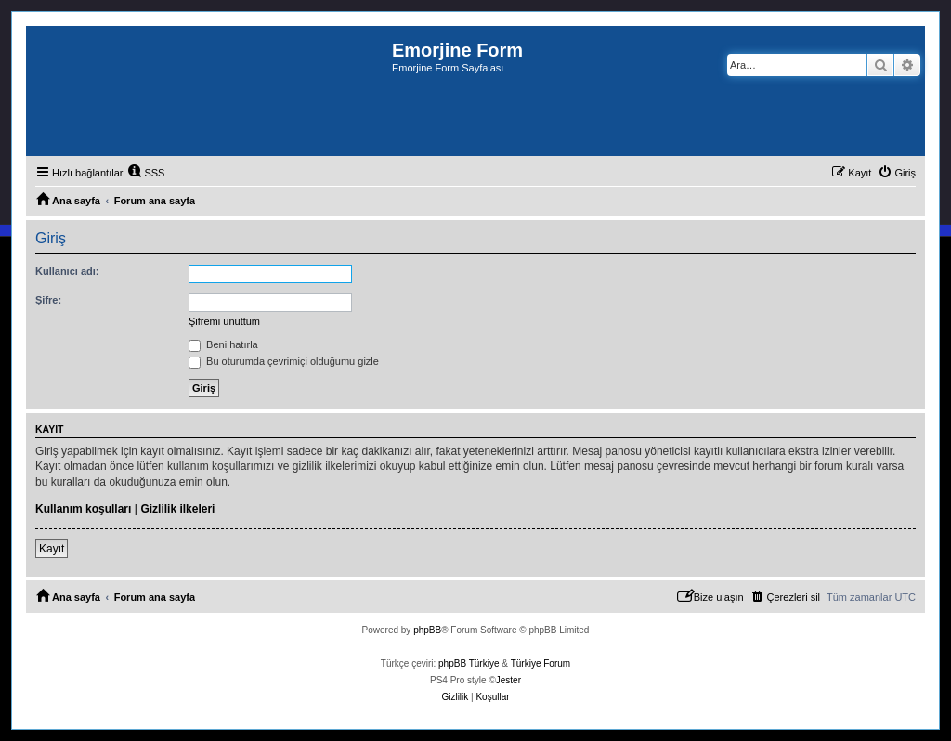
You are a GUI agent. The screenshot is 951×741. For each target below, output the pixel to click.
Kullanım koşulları (83, 508)
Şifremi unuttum (224, 321)
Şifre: (48, 300)
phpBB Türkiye (468, 663)
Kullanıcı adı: (66, 271)
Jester (508, 680)
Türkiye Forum (540, 663)
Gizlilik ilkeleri (177, 508)
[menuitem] (145, 173)
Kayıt (51, 548)
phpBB (427, 630)
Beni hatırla (223, 344)
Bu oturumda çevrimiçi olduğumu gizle (284, 361)
